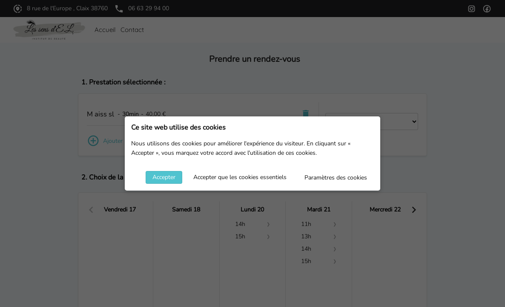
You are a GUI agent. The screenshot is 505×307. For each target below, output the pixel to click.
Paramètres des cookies (335, 178)
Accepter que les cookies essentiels (240, 177)
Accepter (163, 177)
